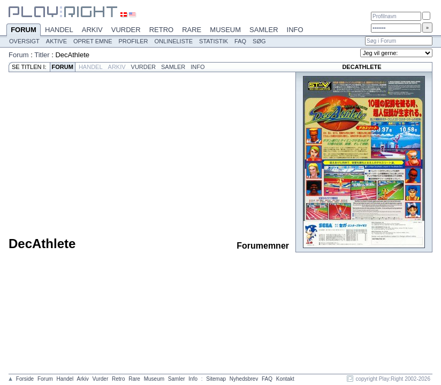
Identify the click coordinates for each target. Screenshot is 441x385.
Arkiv (92, 30)
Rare (191, 30)
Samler (263, 30)
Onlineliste (174, 41)
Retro (161, 30)
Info (295, 30)
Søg (259, 41)
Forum (23, 30)
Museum (225, 30)
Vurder (126, 30)
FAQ (240, 41)
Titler (41, 55)
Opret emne (92, 41)
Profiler (133, 41)
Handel (59, 30)
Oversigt (24, 41)
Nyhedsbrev (244, 379)
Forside (25, 379)
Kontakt (285, 379)
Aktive (56, 41)
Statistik (213, 41)
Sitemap (216, 379)
